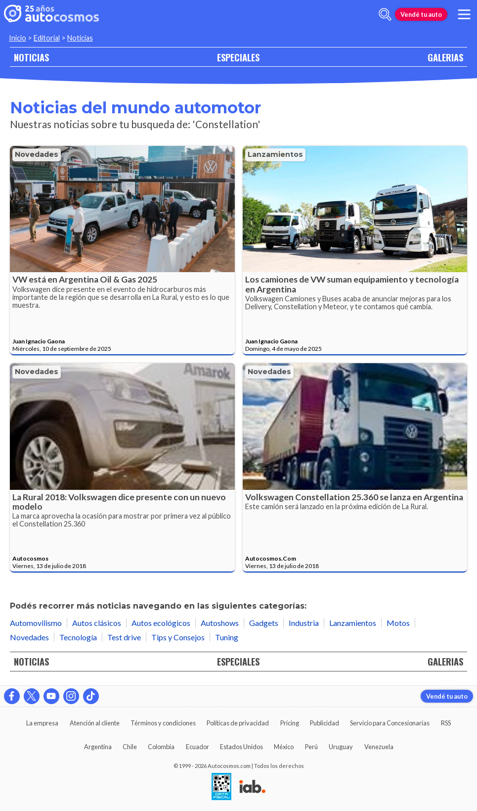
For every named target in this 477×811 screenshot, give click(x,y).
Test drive (124, 637)
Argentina (98, 747)
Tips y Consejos (178, 637)
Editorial (47, 38)
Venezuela (378, 747)
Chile (130, 747)
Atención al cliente (95, 723)
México (284, 747)
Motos (398, 622)
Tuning (226, 637)
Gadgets (263, 622)
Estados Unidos (241, 747)
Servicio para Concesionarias (390, 723)
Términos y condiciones (163, 723)
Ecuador (197, 747)
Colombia (161, 747)
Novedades (36, 154)
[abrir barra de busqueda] (385, 14)
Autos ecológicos (160, 622)
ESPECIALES (238, 57)
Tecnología (78, 637)
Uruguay (341, 747)
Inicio (17, 38)
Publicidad (324, 723)
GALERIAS (445, 57)
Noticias (80, 38)
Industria (304, 622)
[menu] (464, 14)
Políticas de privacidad (238, 723)
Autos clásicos (96, 622)
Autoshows (220, 622)
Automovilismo (36, 622)
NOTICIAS (31, 57)
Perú (311, 747)
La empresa (42, 723)
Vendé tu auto (421, 14)
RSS (446, 723)
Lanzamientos (275, 154)
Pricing (289, 723)
